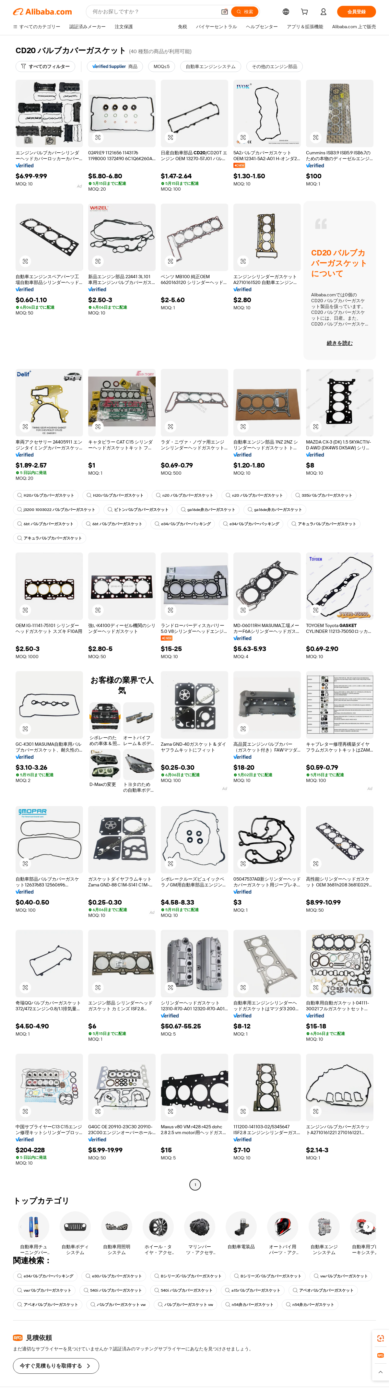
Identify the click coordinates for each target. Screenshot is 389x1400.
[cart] (306, 12)
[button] (225, 12)
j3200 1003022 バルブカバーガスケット (56, 509)
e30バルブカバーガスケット (114, 1276)
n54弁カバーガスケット (249, 1304)
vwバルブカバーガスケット (341, 1276)
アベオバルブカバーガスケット (323, 1290)
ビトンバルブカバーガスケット (138, 509)
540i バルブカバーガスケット (113, 1290)
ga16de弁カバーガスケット (208, 509)
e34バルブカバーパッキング (183, 524)
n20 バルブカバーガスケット (184, 495)
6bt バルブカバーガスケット (45, 524)
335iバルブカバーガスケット (323, 495)
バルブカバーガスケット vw (118, 1304)
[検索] (244, 11)
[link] (380, 1338)
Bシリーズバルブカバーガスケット (188, 1276)
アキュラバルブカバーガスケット (323, 524)
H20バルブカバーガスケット (45, 495)
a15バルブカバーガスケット (252, 1290)
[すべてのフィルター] (45, 66)
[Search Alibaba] (154, 11)
